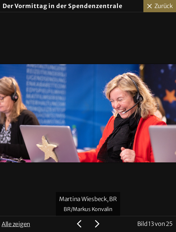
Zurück (163, 6)
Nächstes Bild (96, 224)
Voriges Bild (80, 224)
